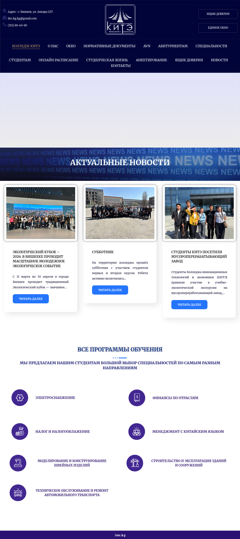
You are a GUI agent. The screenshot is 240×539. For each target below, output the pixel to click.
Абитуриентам (173, 46)
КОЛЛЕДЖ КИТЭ (26, 46)
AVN (146, 46)
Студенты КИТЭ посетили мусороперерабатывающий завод (199, 256)
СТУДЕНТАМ (20, 60)
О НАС (53, 46)
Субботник (103, 252)
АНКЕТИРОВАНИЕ (151, 60)
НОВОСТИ (219, 60)
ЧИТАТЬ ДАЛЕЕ (31, 299)
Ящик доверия (189, 60)
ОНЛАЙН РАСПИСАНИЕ (58, 60)
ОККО (71, 46)
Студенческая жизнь (107, 60)
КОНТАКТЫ (121, 66)
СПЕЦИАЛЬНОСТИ (211, 46)
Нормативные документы (109, 46)
